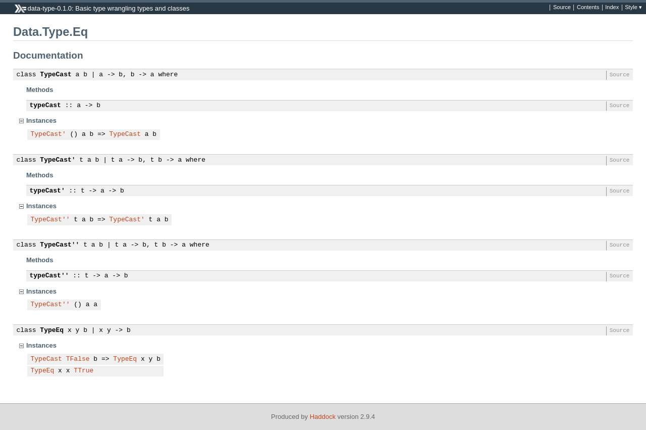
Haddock (323, 416)
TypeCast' (48, 134)
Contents (588, 8)
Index (612, 8)
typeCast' (47, 191)
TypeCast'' (50, 219)
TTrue (83, 370)
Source (562, 8)
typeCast (45, 105)
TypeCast (55, 74)
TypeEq (52, 330)
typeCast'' (49, 275)
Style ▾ (633, 8)
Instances (41, 120)
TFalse (78, 359)
